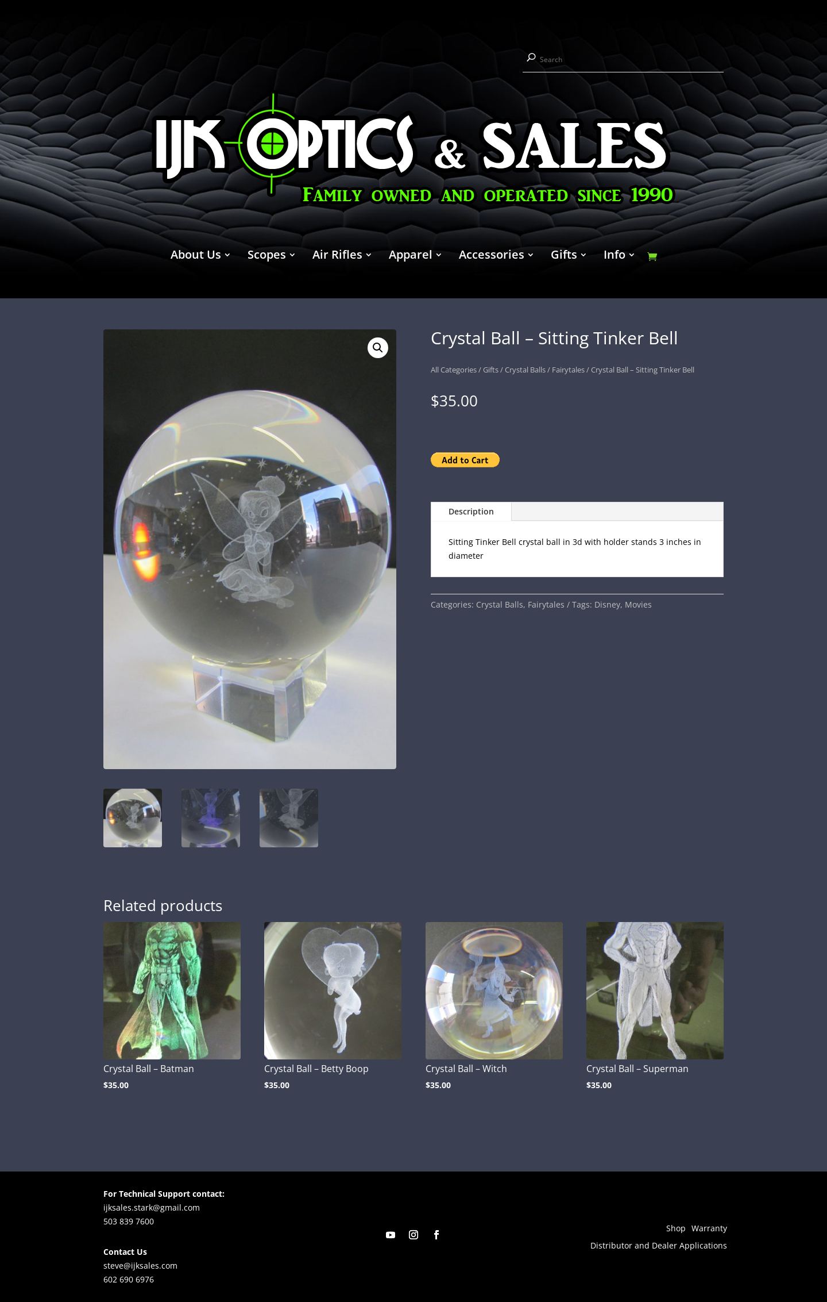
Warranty (709, 1229)
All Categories (454, 369)
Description (471, 511)
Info (614, 256)
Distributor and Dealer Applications (658, 1246)
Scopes (267, 256)
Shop (676, 1229)
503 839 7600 (128, 1221)
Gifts (564, 256)
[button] (378, 347)
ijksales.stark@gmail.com (151, 1207)
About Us (196, 256)
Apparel (410, 256)
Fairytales (568, 369)
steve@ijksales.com (140, 1265)
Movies (638, 604)
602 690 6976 (128, 1279)
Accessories (491, 256)
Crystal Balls (525, 369)
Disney (607, 604)
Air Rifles (337, 256)
